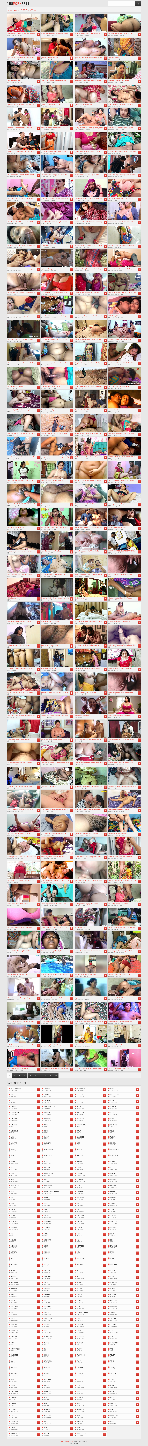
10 (56, 1075)
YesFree (18, 3)
